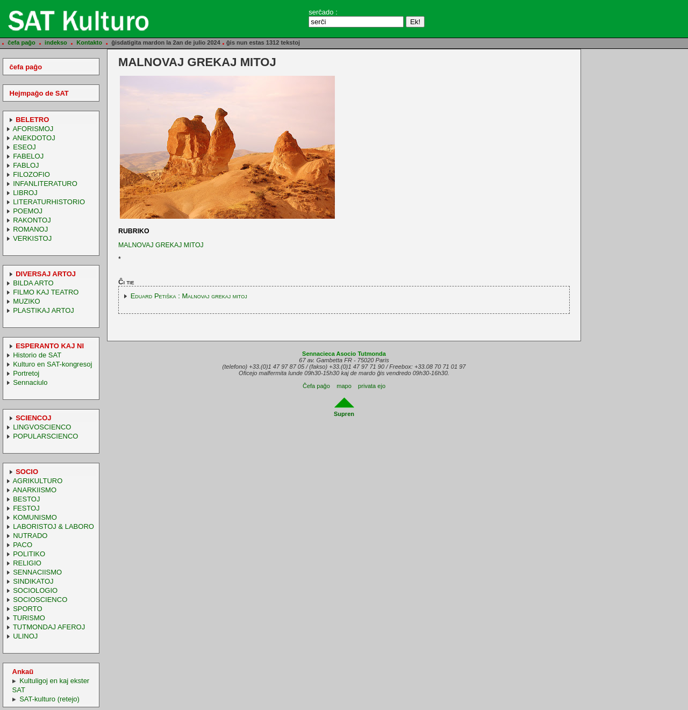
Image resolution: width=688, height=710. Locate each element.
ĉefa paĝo (21, 42)
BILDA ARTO (33, 283)
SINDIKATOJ (33, 581)
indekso (56, 42)
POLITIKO (29, 554)
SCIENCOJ (33, 418)
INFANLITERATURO (45, 184)
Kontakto (89, 42)
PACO (22, 545)
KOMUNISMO (35, 517)
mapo (344, 386)
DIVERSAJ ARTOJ (46, 274)
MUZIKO (26, 301)
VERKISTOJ (32, 238)
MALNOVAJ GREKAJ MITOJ (161, 245)
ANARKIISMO (34, 490)
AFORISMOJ (32, 129)
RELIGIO (27, 563)
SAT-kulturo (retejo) (49, 699)
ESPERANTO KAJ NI (50, 346)
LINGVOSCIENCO (42, 427)
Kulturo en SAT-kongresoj (52, 364)
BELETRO (32, 120)
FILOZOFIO (31, 174)
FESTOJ (26, 508)
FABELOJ (28, 156)
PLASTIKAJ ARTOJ (43, 310)
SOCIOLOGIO (35, 590)
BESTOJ (26, 499)
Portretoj (26, 373)
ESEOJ (24, 147)
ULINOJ (25, 636)
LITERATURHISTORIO (49, 202)
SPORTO (27, 609)
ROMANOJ (30, 229)
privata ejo (371, 386)
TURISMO (29, 618)
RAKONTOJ (32, 220)
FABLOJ (26, 165)
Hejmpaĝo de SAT (39, 93)
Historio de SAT (37, 355)
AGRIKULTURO (37, 481)
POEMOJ (27, 211)
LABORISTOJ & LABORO (53, 526)
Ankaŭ (23, 672)
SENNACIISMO (37, 572)
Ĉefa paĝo (316, 386)
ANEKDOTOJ (33, 138)
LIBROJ (25, 193)
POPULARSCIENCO (45, 436)
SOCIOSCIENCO (40, 600)
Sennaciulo (30, 382)
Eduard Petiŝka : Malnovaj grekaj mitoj (189, 296)
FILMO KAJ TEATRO (45, 292)
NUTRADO (30, 536)
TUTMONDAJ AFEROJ (49, 627)
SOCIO (27, 472)
